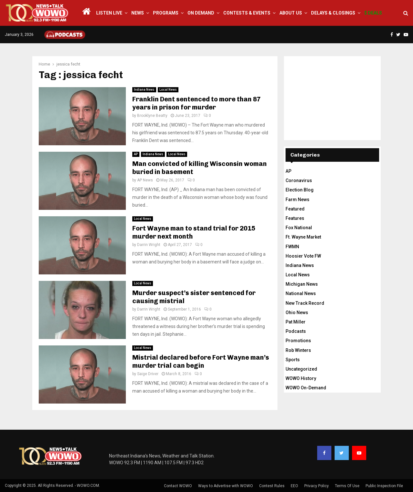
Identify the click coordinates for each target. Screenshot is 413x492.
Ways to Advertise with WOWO (225, 486)
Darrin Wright (148, 244)
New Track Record (305, 303)
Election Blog (300, 189)
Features (295, 218)
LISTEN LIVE (109, 12)
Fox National (299, 227)
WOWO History (301, 378)
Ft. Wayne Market (303, 237)
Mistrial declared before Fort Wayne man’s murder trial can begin (200, 361)
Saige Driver (147, 374)
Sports (293, 359)
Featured (295, 208)
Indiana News (144, 89)
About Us (290, 12)
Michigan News (302, 284)
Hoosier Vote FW (303, 256)
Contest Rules (272, 486)
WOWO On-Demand (306, 387)
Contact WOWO (178, 486)
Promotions (298, 340)
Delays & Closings (333, 12)
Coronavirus (299, 180)
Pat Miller (296, 321)
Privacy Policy (316, 486)
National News (301, 293)
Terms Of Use (347, 486)
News (137, 12)
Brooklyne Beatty (152, 115)
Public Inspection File (384, 486)
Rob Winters (298, 350)
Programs (165, 12)
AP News (145, 180)
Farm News (297, 199)
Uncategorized (301, 369)
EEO (294, 486)
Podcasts (296, 331)
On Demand (200, 12)
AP (136, 154)
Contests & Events (246, 12)
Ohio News (297, 312)
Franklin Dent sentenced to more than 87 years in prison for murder (196, 103)
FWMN (292, 246)
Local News (168, 89)
